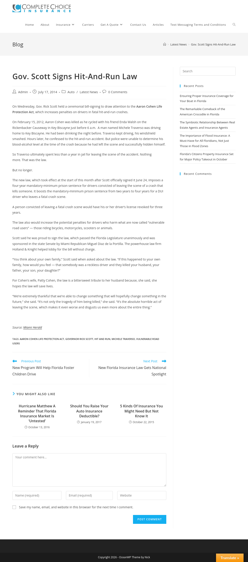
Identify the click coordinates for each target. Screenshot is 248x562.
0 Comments (117, 92)
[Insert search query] (208, 71)
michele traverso (123, 339)
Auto (71, 92)
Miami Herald (32, 327)
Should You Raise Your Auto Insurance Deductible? (89, 411)
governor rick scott (79, 339)
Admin (23, 92)
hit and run (102, 339)
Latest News (89, 92)
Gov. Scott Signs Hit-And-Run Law (213, 44)
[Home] (164, 44)
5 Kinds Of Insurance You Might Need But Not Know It (141, 411)
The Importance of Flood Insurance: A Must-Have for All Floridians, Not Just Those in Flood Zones (205, 141)
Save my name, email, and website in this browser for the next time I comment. (76, 507)
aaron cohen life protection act (42, 339)
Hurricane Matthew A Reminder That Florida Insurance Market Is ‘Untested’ (37, 413)
